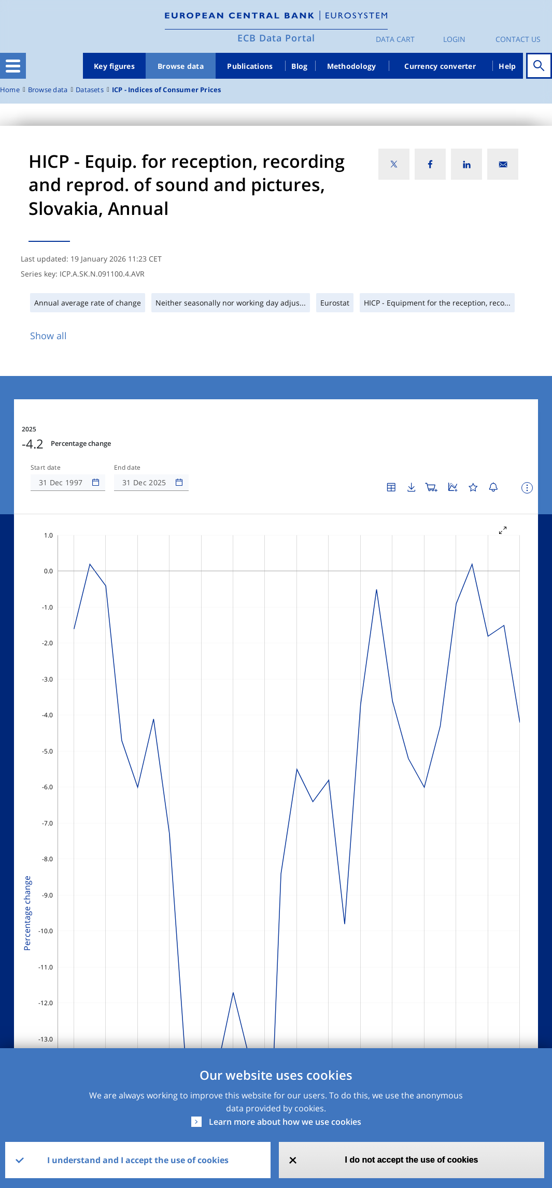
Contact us (518, 39)
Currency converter (440, 66)
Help (507, 66)
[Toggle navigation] (13, 66)
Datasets (90, 89)
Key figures (114, 66)
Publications (250, 66)
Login (454, 39)
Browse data (181, 66)
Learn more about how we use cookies (285, 1121)
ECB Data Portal (276, 38)
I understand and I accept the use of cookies (138, 1160)
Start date (46, 467)
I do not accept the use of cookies (411, 1159)
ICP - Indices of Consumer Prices (166, 89)
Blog (299, 66)
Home (10, 89)
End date (127, 467)
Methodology (351, 66)
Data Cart (395, 39)
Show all (48, 335)
